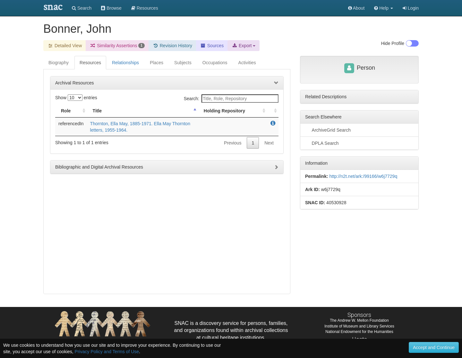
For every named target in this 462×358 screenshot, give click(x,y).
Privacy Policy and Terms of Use (107, 351)
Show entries (76, 97)
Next (269, 142)
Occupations (214, 62)
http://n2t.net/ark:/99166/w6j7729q (363, 176)
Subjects (183, 62)
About (356, 8)
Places (156, 62)
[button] (383, 8)
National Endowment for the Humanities (359, 331)
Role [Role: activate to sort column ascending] (66, 110)
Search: (231, 98)
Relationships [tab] (125, 62)
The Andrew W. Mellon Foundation (359, 320)
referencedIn (71, 123)
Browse (111, 8)
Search (81, 8)
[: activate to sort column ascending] (272, 111)
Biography (58, 62)
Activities (247, 62)
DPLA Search (322, 143)
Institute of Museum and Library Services (359, 326)
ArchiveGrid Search (328, 130)
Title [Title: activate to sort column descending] (97, 110)
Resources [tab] (90, 62)
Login (411, 8)
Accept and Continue (434, 347)
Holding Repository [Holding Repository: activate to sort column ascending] (224, 110)
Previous (232, 142)
